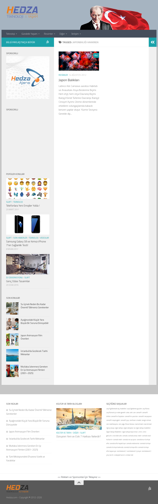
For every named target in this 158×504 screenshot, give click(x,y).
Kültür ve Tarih (63, 432)
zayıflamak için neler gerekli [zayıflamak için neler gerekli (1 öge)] (116, 412)
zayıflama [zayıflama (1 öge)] (145, 408)
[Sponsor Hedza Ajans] (47, 42)
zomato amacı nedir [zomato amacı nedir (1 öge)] (135, 435)
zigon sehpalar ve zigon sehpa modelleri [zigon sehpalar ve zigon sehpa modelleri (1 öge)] (137, 428)
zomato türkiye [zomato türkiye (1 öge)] (145, 443)
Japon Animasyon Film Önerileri (31, 337)
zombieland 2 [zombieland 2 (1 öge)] (121, 451)
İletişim (75, 34)
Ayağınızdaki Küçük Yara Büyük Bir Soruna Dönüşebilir (35, 321)
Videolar (44, 237)
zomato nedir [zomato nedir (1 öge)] (117, 439)
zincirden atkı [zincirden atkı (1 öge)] (117, 435)
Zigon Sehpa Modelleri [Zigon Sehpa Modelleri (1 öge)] (113, 432)
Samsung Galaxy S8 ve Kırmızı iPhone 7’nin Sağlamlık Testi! (26, 243)
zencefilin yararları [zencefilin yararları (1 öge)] (131, 416)
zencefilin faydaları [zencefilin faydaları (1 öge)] (118, 416)
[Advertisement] (27, 139)
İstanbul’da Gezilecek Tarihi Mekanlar (34, 352)
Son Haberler (20, 237)
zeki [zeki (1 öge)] (131, 412)
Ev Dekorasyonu (14, 277)
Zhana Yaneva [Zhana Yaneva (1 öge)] (129, 424)
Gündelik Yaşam (29, 34)
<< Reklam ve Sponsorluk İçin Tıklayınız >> (79, 477)
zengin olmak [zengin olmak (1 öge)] (146, 420)
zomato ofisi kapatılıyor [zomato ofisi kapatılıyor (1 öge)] (118, 443)
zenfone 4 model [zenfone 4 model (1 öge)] (135, 420)
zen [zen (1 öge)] (134, 412)
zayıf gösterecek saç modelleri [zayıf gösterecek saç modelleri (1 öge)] (116, 408)
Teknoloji (10, 34)
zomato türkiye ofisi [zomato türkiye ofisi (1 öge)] (131, 447)
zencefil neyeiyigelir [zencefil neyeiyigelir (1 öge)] (113, 420)
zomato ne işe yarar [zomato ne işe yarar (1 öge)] (129, 439)
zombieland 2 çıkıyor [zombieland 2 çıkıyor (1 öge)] (134, 451)
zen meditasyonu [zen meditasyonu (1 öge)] (112, 424)
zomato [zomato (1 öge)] (125, 435)
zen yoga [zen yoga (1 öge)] (122, 424)
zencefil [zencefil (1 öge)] (139, 412)
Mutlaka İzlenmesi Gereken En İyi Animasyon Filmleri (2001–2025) (34, 370)
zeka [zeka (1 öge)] (127, 412)
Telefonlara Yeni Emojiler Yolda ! (23, 206)
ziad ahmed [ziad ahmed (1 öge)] (139, 424)
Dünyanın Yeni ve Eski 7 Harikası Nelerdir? (78, 436)
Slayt (9, 201)
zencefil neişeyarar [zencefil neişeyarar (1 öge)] (145, 416)
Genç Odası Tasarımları (18, 281)
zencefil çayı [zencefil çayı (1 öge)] (125, 420)
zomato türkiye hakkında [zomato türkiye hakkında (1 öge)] (114, 447)
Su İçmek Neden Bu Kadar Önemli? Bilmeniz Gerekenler (35, 305)
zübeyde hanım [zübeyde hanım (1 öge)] (119, 455)
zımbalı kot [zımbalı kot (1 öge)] (129, 455)
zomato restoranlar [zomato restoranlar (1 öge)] (132, 443)
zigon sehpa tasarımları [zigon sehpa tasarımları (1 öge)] (130, 432)
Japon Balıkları (69, 80)
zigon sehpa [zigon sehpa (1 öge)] (119, 428)
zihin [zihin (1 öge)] (140, 432)
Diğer (62, 34)
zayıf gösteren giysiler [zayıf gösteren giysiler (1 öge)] (134, 408)
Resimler (48, 34)
